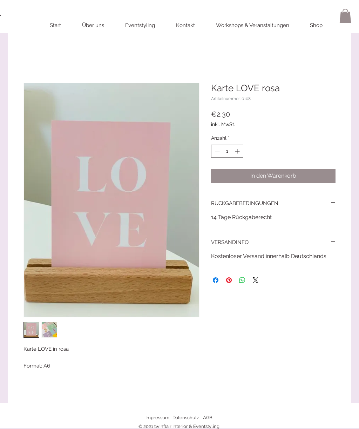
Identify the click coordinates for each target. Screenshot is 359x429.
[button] (345, 16)
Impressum (157, 417)
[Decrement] (216, 151)
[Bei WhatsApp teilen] (242, 280)
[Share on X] (255, 280)
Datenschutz (185, 417)
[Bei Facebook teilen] (215, 280)
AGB (207, 417)
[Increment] (237, 151)
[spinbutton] (227, 151)
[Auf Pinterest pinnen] (229, 280)
